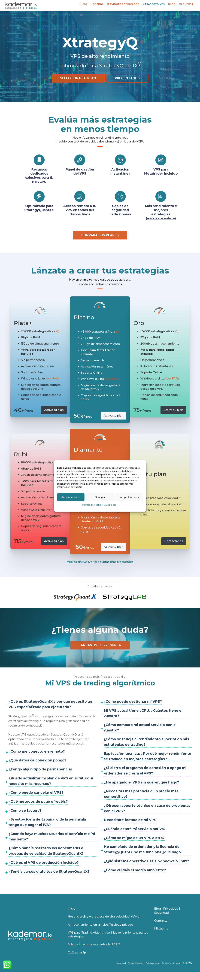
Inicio (83, 4)
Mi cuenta (186, 4)
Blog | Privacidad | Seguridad (167, 910)
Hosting (97, 4)
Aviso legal (110, 504)
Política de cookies (92, 504)
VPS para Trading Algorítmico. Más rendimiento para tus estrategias (108, 934)
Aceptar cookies (70, 497)
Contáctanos (173, 541)
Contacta (161, 920)
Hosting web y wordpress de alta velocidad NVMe (103, 916)
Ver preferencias (129, 497)
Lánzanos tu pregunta (100, 645)
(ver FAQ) (52, 378)
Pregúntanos (127, 78)
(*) (57, 331)
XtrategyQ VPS (154, 4)
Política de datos (153, 963)
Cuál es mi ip (77, 952)
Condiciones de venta (171, 963)
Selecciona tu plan (78, 78)
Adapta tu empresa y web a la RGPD (94, 944)
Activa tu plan (54, 410)
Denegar (100, 497)
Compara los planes (100, 235)
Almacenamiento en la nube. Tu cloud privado (100, 924)
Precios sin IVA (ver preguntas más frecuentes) (100, 562)
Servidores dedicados (123, 4)
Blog (171, 4)
